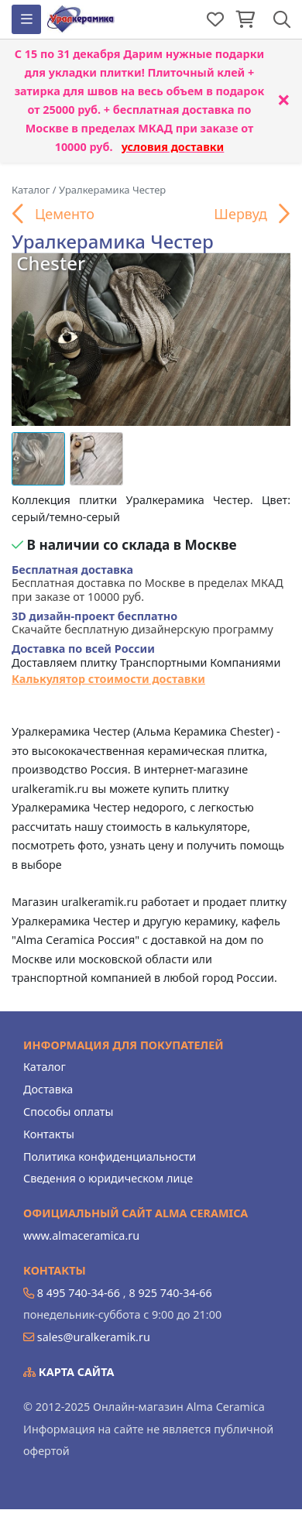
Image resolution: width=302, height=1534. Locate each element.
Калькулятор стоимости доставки (108, 678)
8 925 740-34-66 (170, 1292)
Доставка (48, 1089)
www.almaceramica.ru (81, 1235)
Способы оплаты (68, 1111)
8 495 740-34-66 (78, 1292)
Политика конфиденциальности (109, 1156)
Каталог (44, 1066)
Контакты (48, 1134)
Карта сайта (69, 1371)
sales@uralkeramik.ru (93, 1337)
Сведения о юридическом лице (108, 1178)
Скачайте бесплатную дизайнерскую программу (142, 623)
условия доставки (173, 146)
